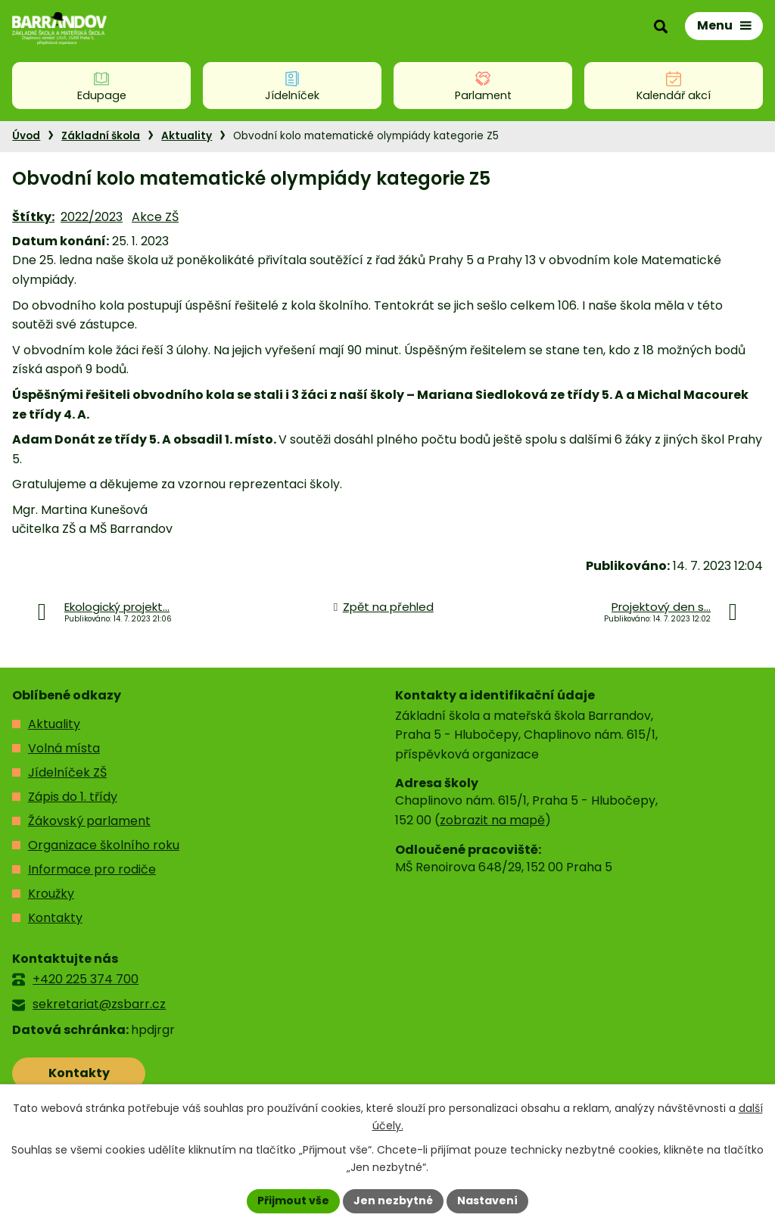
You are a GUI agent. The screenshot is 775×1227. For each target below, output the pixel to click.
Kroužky (51, 893)
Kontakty (55, 917)
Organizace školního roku (103, 845)
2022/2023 (92, 217)
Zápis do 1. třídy (72, 796)
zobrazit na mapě (492, 820)
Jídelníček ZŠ (67, 772)
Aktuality (186, 136)
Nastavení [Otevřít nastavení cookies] (487, 1200)
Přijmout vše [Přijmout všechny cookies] (293, 1200)
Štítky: (33, 217)
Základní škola (100, 136)
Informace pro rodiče (92, 869)
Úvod (26, 136)
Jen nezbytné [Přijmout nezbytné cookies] (393, 1200)
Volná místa (64, 748)
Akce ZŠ (155, 217)
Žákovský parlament (89, 821)
